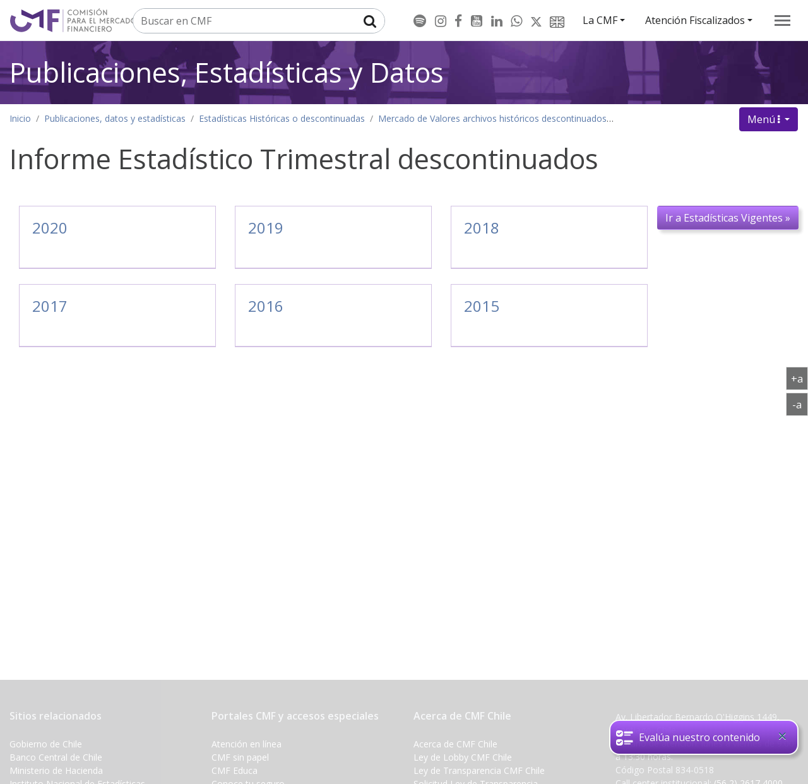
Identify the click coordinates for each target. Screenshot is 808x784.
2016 (265, 305)
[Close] (782, 736)
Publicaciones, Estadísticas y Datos (226, 72)
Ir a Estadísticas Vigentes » (727, 218)
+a (799, 378)
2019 (265, 227)
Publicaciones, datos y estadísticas (115, 118)
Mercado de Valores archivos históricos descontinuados (492, 118)
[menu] (782, 20)
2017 (50, 305)
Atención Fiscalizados (695, 20)
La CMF (600, 20)
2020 (50, 227)
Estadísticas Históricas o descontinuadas (282, 118)
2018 (481, 227)
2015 (481, 305)
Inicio (20, 118)
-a (800, 404)
